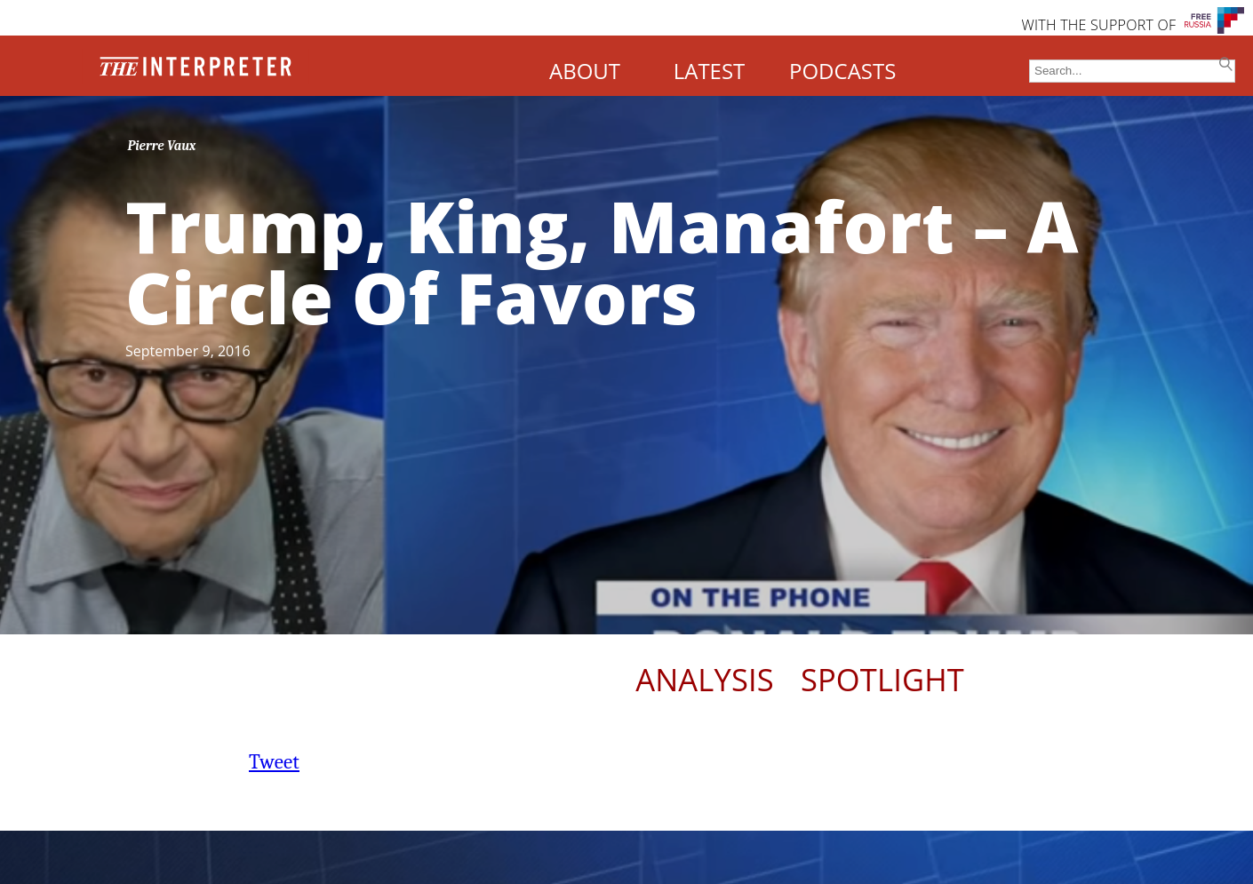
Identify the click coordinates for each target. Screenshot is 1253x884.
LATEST (710, 70)
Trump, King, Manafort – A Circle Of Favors (602, 261)
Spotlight (882, 679)
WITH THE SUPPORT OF (1098, 25)
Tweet (274, 762)
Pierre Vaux (162, 146)
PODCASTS (842, 70)
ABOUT (584, 70)
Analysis (704, 679)
